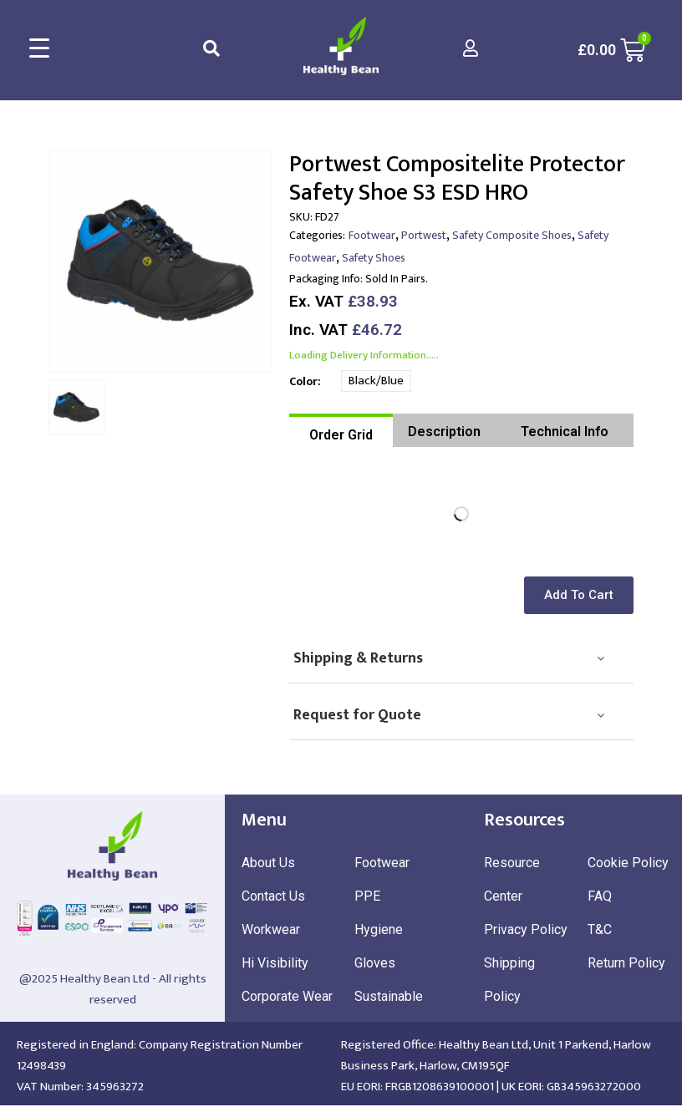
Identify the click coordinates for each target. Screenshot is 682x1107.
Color (303, 381)
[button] (582, 595)
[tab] (341, 430)
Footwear (372, 235)
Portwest (423, 235)
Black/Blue (376, 380)
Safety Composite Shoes (512, 235)
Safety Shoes (373, 257)
